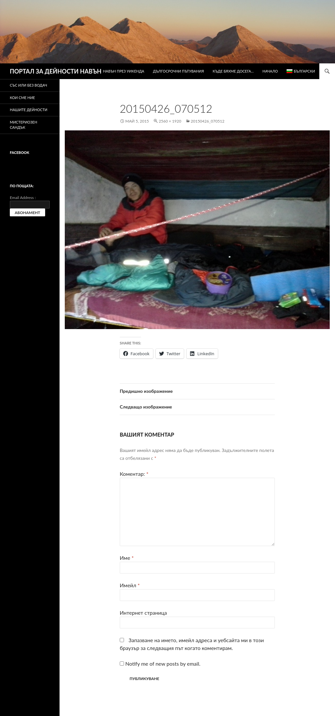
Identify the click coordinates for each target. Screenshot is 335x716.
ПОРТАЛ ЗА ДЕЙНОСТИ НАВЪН (55, 71)
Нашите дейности (28, 110)
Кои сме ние (22, 97)
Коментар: (134, 474)
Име (127, 558)
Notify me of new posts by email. (162, 663)
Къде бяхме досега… (233, 71)
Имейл (130, 585)
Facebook (19, 152)
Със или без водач (28, 85)
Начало (270, 71)
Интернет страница (143, 612)
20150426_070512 (207, 121)
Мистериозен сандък (23, 125)
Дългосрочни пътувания (178, 71)
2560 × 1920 (170, 121)
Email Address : (23, 197)
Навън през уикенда (123, 71)
